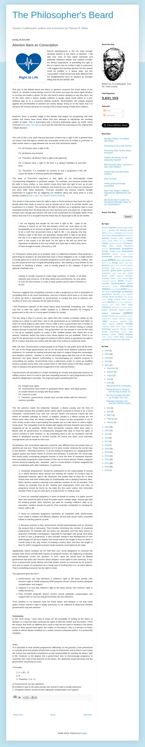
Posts (107, 111)
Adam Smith (128, 228)
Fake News (129, 263)
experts (121, 263)
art (114, 233)
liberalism (129, 292)
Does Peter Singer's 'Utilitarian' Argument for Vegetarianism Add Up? (117, 193)
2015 (107, 449)
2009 (107, 470)
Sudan (118, 326)
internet (113, 289)
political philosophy (111, 313)
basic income (107, 235)
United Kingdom (125, 334)
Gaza (113, 268)
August (110, 375)
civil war (122, 241)
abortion (105, 228)
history (113, 278)
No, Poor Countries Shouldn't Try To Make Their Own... (118, 396)
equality (105, 260)
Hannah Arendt (108, 276)
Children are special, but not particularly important (115, 159)
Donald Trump (108, 251)
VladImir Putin (116, 339)
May (109, 408)
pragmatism (123, 316)
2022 (107, 365)
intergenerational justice (122, 283)
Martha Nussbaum (116, 297)
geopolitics (106, 270)
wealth (127, 339)
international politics (110, 286)
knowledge (116, 292)
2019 (107, 434)
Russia (111, 324)
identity (121, 281)
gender (118, 268)
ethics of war (106, 263)
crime (104, 246)
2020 (107, 430)
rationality (122, 319)
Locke (123, 294)
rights (131, 321)
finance (112, 265)
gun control (128, 273)
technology (106, 329)
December (111, 368)
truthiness (105, 334)
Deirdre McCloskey (124, 246)
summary (26, 125)
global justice (116, 270)
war (122, 339)
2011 (107, 463)
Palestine (105, 305)
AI (107, 230)
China (116, 241)
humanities (105, 281)
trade (131, 332)
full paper (36, 125)
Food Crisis (119, 265)
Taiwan (124, 326)
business (105, 238)
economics (127, 251)
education (106, 254)
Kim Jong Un (107, 292)
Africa (104, 230)
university (129, 337)
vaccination (106, 339)
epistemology (128, 257)
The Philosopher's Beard (62, 15)
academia (112, 228)
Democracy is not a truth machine (118, 146)
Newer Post (18, 715)
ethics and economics (125, 260)
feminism (105, 265)
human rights (128, 278)
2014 (107, 452)
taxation (130, 326)
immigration (129, 281)
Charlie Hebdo (107, 241)
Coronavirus (128, 243)
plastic (130, 307)
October (110, 372)
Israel (118, 289)
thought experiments (110, 332)
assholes (118, 233)
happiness (119, 276)
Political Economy (126, 310)
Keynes (130, 289)
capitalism (129, 238)
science (120, 324)
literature (116, 294)
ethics (112, 259)
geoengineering (127, 268)
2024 (107, 358)
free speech (128, 265)
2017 (107, 441)
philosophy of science (119, 307)
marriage (105, 297)
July (109, 379)
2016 (107, 445)
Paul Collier (115, 305)
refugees (130, 319)
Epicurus (117, 257)
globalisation (128, 270)
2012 (107, 459)
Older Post (87, 715)
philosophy (106, 307)
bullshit (130, 235)
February (111, 419)
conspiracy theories (115, 243)
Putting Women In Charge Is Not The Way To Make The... (119, 390)
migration (111, 302)
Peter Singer (127, 305)
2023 (107, 361)
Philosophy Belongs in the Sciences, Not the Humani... (119, 402)
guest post (117, 273)
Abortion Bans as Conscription (118, 386)
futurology (105, 268)
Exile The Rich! (110, 179)
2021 (107, 427)
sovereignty (105, 326)
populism (105, 316)
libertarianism (107, 294)
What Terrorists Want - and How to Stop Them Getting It (118, 166)
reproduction (114, 321)
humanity (113, 281)
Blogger (83, 733)
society (129, 323)
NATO (117, 302)
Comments (109, 115)
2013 (107, 456)
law (123, 292)
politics (128, 313)
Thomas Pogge (126, 329)
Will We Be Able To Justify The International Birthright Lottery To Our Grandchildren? (117, 202)
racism (114, 319)
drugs (118, 251)
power (117, 316)
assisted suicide (127, 233)
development (127, 249)
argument (109, 233)
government (106, 273)
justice (124, 289)
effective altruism (119, 254)
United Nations (107, 337)
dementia (105, 249)
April (109, 411)
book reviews (117, 235)
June (109, 383)
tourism (124, 332)
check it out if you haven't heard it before (45, 195)
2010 (107, 467)
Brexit (125, 235)
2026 (107, 351)
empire (130, 254)
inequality (105, 283)
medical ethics (120, 299)
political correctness (109, 310)
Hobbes (119, 278)
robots (104, 324)
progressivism (106, 319)
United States (119, 337)
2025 (107, 354)
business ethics (117, 238)
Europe (115, 263)
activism (120, 228)
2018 (107, 438)
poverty (111, 316)
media (110, 299)
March (110, 415)
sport (112, 326)
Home (52, 715)
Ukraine (113, 334)
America (123, 230)
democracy (115, 248)
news (121, 302)
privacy (130, 316)
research (123, 321)
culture (111, 246)
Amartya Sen (114, 230)
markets (130, 294)
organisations (128, 302)
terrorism (115, 329)
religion (105, 321)
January (110, 422)
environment (107, 256)
